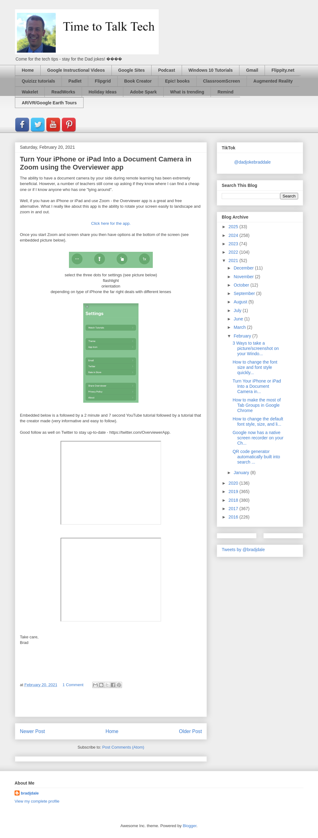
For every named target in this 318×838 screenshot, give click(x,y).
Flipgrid (103, 81)
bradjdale (30, 793)
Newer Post (32, 731)
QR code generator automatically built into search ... (256, 456)
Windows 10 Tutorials (211, 70)
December (244, 267)
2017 (234, 508)
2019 (234, 491)
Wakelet (30, 91)
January (242, 472)
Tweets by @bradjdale (243, 549)
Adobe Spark (143, 91)
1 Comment (72, 684)
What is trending (187, 91)
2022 (234, 252)
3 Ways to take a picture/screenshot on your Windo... (256, 348)
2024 (234, 235)
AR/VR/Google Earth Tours (49, 102)
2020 (234, 483)
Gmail (252, 70)
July (238, 310)
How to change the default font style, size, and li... (258, 421)
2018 (234, 500)
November (244, 276)
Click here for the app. (110, 223)
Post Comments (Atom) (123, 747)
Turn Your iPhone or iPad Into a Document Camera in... (257, 386)
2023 (234, 243)
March (240, 327)
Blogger (189, 825)
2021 (234, 260)
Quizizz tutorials (38, 81)
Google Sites (131, 70)
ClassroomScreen (221, 81)
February (243, 335)
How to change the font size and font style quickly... (255, 367)
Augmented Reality (273, 81)
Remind (225, 91)
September (245, 293)
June (239, 318)
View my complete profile (37, 801)
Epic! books (177, 81)
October (242, 285)
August (241, 301)
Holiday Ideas (102, 91)
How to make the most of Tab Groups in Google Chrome (257, 405)
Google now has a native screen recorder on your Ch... (258, 438)
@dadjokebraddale (252, 162)
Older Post (190, 731)
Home (28, 70)
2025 (234, 226)
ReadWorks (63, 91)
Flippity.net (282, 70)
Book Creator (138, 81)
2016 (234, 516)
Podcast (166, 70)
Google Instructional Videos (76, 70)
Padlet (74, 81)
